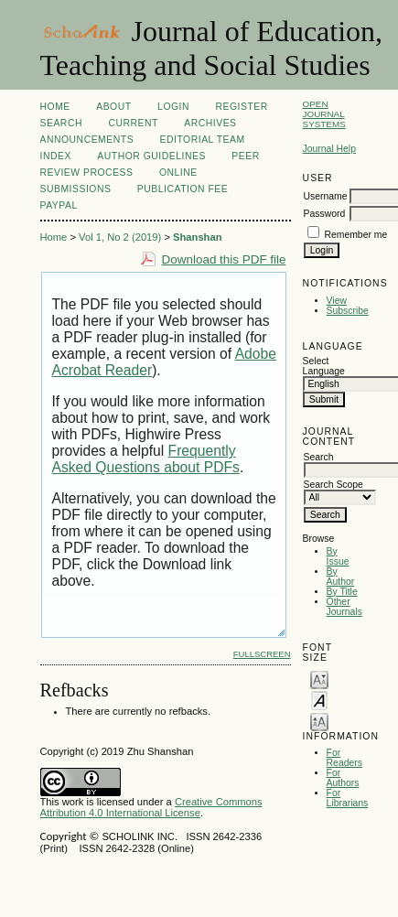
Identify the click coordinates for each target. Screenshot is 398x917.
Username (326, 196)
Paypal (59, 205)
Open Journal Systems (324, 114)
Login (173, 107)
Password (325, 214)
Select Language (324, 366)
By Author (341, 576)
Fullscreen (262, 654)
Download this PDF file (224, 259)
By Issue (338, 556)
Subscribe (348, 311)
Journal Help (329, 149)
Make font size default (319, 699)
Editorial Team (202, 140)
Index (55, 156)
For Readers (344, 758)
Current (132, 123)
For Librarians (348, 798)
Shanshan (197, 237)
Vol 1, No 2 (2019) (120, 237)
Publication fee (182, 189)
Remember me (356, 235)
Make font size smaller (319, 678)
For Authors (343, 778)
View (337, 301)
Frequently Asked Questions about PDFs (146, 459)
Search (61, 123)
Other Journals (344, 607)
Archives (210, 123)
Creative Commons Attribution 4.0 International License (151, 807)
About (113, 107)
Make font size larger (319, 720)
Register (241, 107)
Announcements (87, 140)
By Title (342, 592)
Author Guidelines (151, 156)
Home (55, 107)
